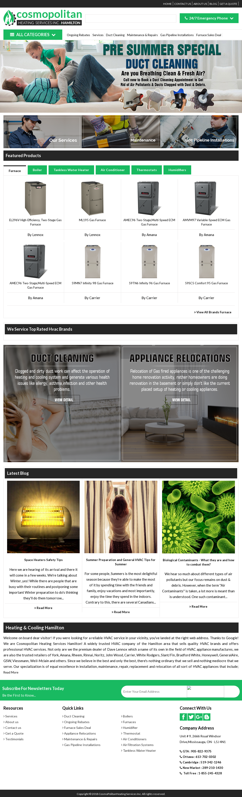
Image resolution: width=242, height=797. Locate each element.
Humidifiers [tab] (177, 170)
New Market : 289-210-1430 (201, 768)
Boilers (127, 716)
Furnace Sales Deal (208, 35)
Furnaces (128, 722)
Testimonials (13, 739)
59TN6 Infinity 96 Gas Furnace (149, 283)
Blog (213, 3)
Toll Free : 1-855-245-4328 (201, 773)
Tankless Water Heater (138, 750)
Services (97, 35)
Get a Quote (228, 3)
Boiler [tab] (37, 170)
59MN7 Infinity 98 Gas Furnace (92, 283)
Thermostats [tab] (147, 170)
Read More (10, 672)
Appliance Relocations (79, 733)
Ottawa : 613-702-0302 (198, 757)
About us (200, 3)
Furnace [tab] (15, 171)
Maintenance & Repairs (142, 35)
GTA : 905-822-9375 (196, 751)
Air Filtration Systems (137, 745)
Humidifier (129, 728)
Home (167, 3)
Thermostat (130, 733)
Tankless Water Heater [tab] (71, 170)
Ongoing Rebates (78, 35)
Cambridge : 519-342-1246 (200, 762)
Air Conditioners (134, 739)
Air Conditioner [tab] (113, 170)
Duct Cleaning (115, 35)
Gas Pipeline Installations (177, 35)
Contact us (182, 3)
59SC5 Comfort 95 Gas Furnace (206, 283)
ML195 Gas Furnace (92, 220)
